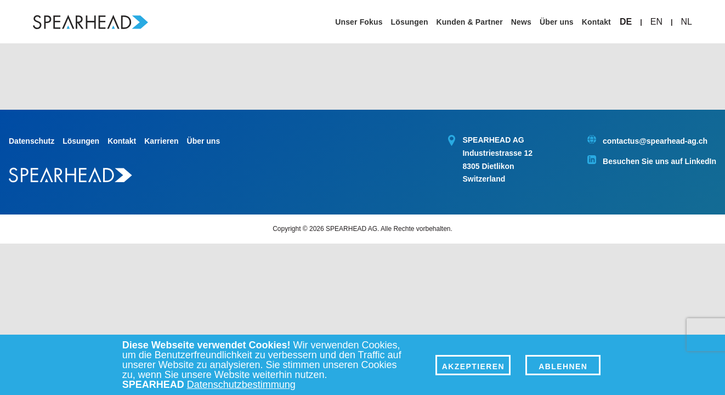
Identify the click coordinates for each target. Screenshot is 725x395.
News (521, 22)
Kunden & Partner (470, 22)
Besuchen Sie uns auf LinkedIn (659, 161)
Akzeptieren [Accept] (473, 366)
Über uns (557, 22)
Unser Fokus (358, 22)
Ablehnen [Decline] (563, 366)
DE (626, 21)
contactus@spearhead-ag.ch (655, 141)
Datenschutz (31, 141)
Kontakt (596, 22)
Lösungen (409, 22)
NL (686, 21)
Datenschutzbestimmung (241, 384)
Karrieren (161, 141)
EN (656, 21)
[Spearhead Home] (90, 22)
